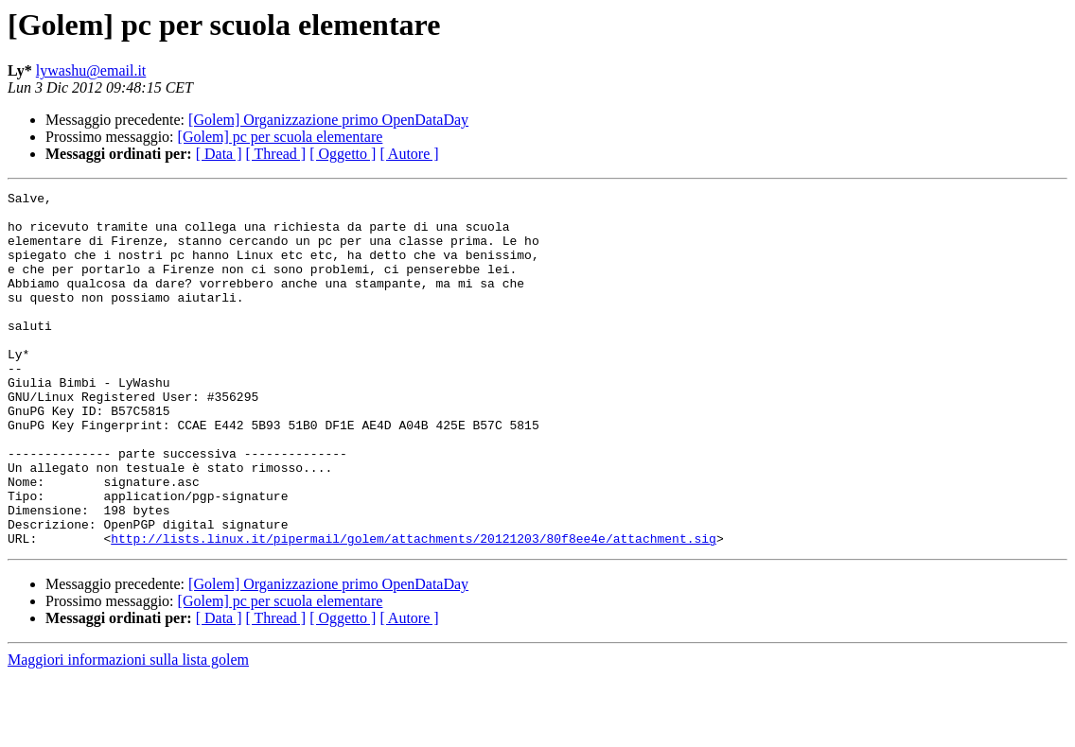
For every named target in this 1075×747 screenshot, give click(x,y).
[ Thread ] (276, 154)
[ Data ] (219, 154)
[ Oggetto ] (342, 154)
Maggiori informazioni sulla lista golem (128, 730)
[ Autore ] (408, 154)
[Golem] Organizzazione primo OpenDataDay (328, 120)
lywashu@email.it (91, 70)
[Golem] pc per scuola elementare (280, 137)
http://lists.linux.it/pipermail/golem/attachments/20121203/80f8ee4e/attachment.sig (413, 608)
